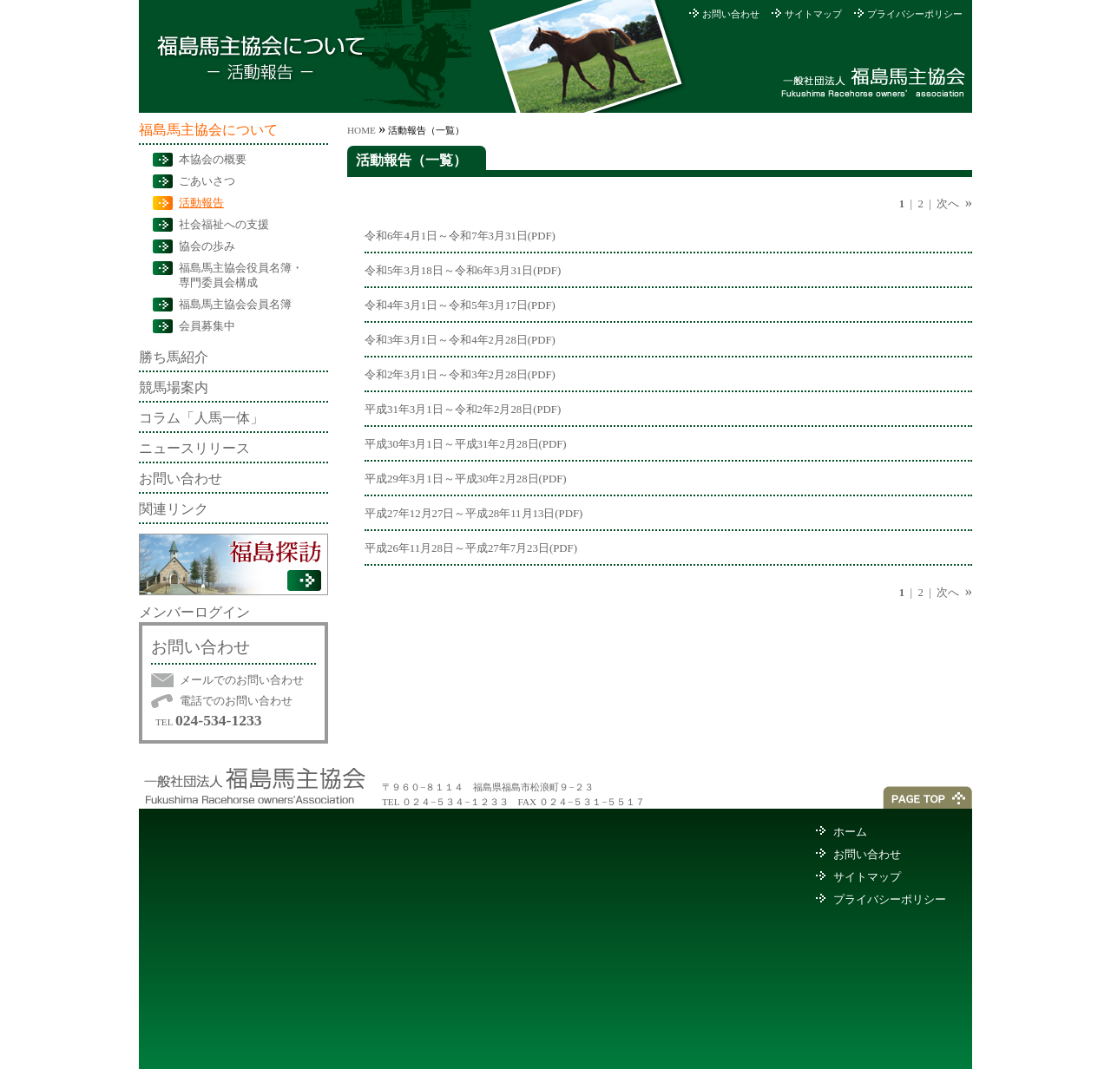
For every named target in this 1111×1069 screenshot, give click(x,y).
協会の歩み (207, 246)
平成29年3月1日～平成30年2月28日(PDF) (466, 479)
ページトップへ (927, 797)
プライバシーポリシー (915, 14)
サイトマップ (813, 14)
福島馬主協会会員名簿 (235, 304)
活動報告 (201, 203)
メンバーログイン (194, 612)
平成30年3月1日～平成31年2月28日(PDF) (466, 444)
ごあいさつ (207, 181)
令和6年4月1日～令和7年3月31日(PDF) (460, 236)
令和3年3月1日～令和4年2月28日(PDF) (460, 340)
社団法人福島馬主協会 (874, 81)
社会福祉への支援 (224, 225)
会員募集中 (207, 326)
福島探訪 (233, 564)
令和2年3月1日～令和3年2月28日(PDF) (460, 375)
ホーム (850, 832)
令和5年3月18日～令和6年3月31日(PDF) (463, 271)
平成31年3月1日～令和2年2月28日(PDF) (463, 409)
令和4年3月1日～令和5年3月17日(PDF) (460, 305)
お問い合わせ (730, 14)
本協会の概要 (213, 160)
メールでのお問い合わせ (242, 680)
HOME (361, 130)
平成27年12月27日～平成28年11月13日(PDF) (473, 514)
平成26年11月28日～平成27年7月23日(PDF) (471, 548)
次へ (948, 204)
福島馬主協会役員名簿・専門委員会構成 (241, 275)
